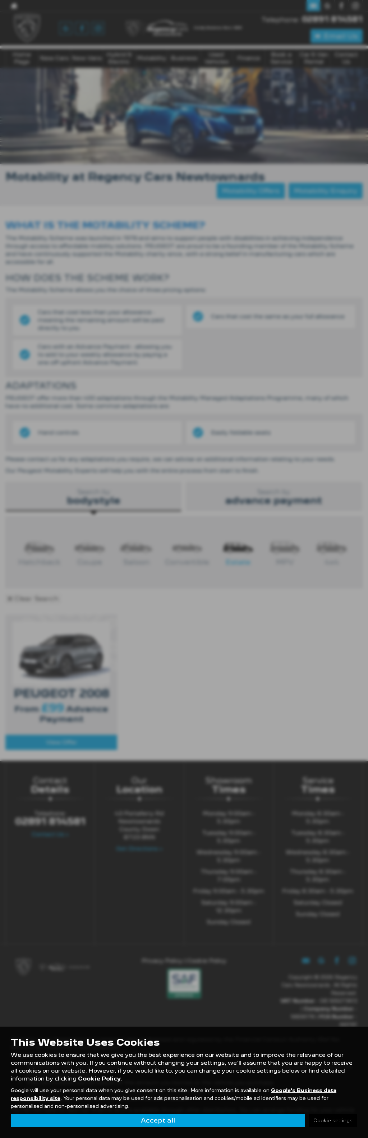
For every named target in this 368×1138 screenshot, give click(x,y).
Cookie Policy (99, 1078)
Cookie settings (333, 1120)
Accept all (158, 1120)
